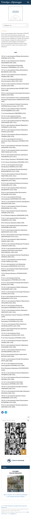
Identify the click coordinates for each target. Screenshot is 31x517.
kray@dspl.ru (13, 513)
